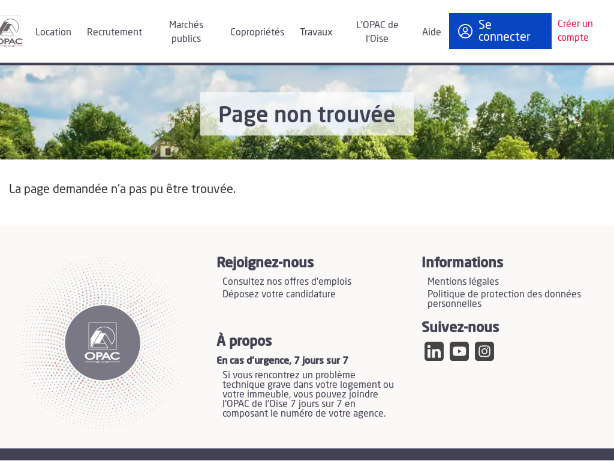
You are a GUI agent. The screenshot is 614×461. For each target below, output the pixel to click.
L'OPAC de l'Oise (377, 32)
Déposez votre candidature (279, 294)
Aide (431, 32)
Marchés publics (186, 32)
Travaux (316, 32)
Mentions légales (463, 282)
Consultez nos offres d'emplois (286, 282)
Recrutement (114, 32)
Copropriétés (257, 32)
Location (53, 32)
